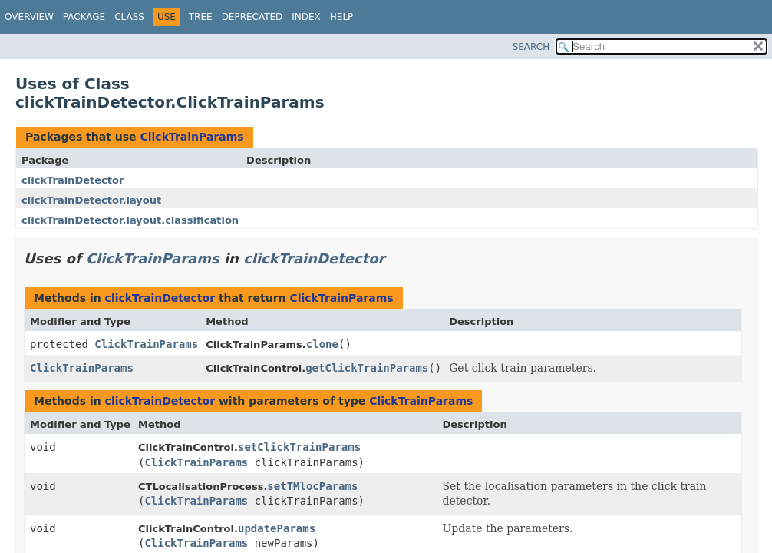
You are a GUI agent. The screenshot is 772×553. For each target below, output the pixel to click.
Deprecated (252, 17)
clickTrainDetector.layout (91, 200)
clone (322, 344)
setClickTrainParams (299, 447)
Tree (201, 17)
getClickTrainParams (366, 368)
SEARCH (531, 46)
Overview (29, 17)
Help (342, 17)
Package (84, 17)
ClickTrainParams (191, 137)
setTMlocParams (312, 486)
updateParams (276, 528)
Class (129, 17)
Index (306, 17)
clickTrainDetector (72, 180)
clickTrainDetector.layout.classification (130, 220)
